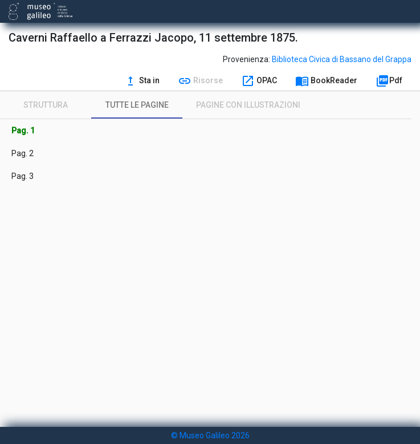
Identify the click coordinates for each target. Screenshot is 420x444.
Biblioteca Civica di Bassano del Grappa (341, 59)
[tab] (45, 105)
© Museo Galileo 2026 (210, 435)
